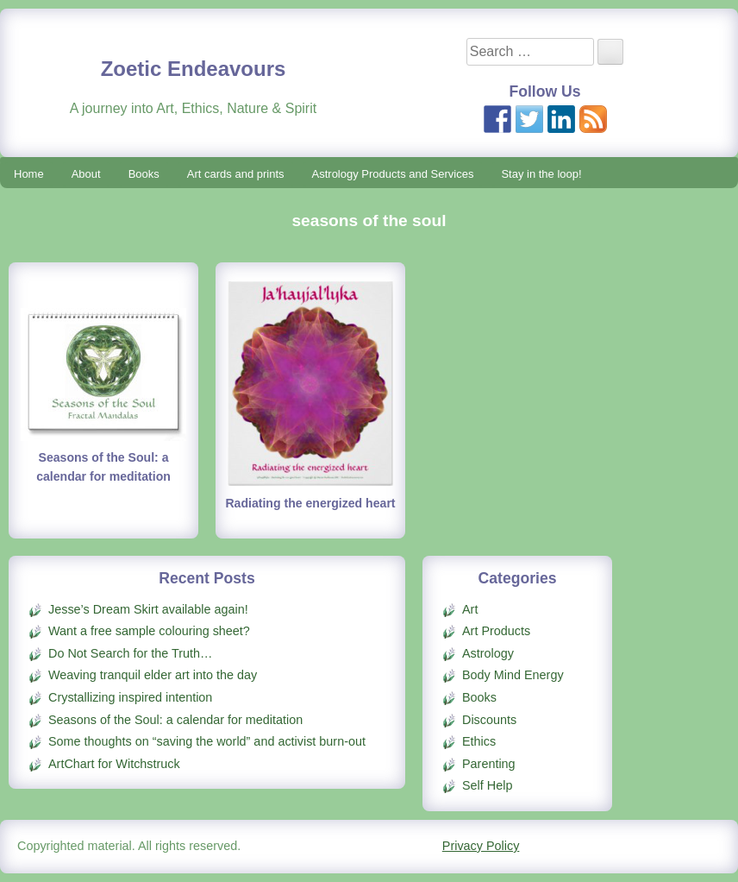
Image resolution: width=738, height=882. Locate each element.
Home (29, 173)
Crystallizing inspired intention (130, 697)
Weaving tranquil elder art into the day (152, 675)
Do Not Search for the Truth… (130, 653)
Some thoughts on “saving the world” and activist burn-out (207, 741)
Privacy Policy (481, 846)
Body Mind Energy (513, 675)
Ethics (479, 741)
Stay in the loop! (541, 173)
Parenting (489, 764)
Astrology (488, 653)
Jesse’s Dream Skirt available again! (148, 609)
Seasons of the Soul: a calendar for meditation (175, 720)
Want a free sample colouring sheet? (149, 631)
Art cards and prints (236, 173)
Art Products (496, 631)
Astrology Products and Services (393, 173)
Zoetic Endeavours (193, 68)
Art (470, 609)
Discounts (489, 720)
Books (143, 173)
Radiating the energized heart (310, 503)
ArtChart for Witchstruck (114, 764)
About (86, 173)
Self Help (487, 785)
